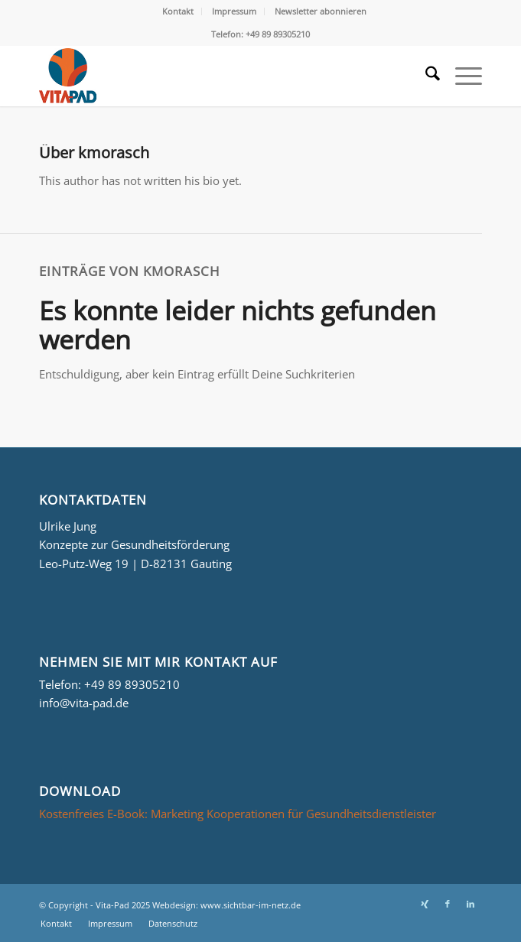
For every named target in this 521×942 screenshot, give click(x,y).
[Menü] (461, 75)
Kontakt (178, 11)
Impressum (234, 11)
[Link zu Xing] (424, 903)
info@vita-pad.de (84, 702)
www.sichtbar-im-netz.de (250, 905)
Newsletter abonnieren (320, 11)
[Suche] (425, 75)
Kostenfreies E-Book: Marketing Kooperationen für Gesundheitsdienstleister (237, 813)
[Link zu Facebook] (447, 903)
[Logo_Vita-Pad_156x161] (216, 75)
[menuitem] (178, 11)
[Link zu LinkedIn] (470, 903)
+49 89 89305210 (132, 684)
